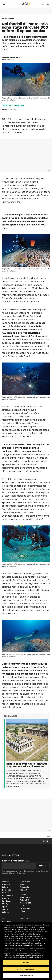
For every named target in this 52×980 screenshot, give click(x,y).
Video (22, 884)
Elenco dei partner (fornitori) (15, 956)
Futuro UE (24, 900)
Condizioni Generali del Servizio (13, 873)
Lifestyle (5, 904)
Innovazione (7, 895)
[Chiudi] (48, 925)
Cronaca (11, 18)
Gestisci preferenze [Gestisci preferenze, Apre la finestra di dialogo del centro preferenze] (26, 976)
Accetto (26, 962)
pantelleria (7, 105)
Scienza (5, 912)
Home (4, 18)
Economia (6, 890)
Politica (5, 893)
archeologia (19, 105)
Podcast (23, 890)
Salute (5, 909)
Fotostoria (24, 887)
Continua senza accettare (26, 969)
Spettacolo (6, 901)
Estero (5, 887)
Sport (4, 906)
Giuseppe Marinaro (11, 57)
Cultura (5, 898)
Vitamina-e (25, 897)
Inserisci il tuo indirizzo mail (15, 861)
